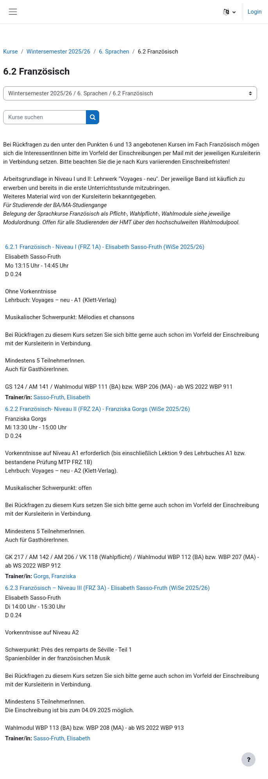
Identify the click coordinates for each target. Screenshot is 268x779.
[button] (229, 11)
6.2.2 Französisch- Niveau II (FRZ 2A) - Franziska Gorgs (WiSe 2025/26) (97, 409)
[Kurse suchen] (44, 117)
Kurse (10, 51)
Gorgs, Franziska (55, 576)
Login (255, 11)
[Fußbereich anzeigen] (248, 759)
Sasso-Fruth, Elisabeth (62, 397)
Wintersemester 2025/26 (58, 51)
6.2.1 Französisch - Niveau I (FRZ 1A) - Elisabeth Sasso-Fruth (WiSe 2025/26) (104, 246)
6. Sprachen (114, 51)
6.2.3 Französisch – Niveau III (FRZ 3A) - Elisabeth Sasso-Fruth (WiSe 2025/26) (107, 587)
